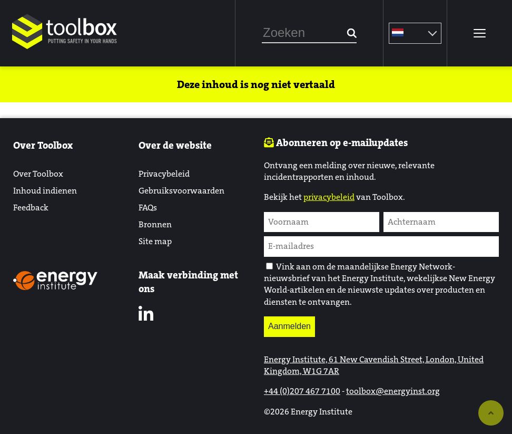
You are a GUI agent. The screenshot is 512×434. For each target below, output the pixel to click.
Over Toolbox (38, 173)
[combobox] (309, 33)
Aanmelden (289, 326)
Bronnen (155, 224)
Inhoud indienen (45, 190)
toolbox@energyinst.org (393, 391)
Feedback (30, 207)
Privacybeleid (164, 173)
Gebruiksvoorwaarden (181, 190)
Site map (155, 241)
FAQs (148, 207)
